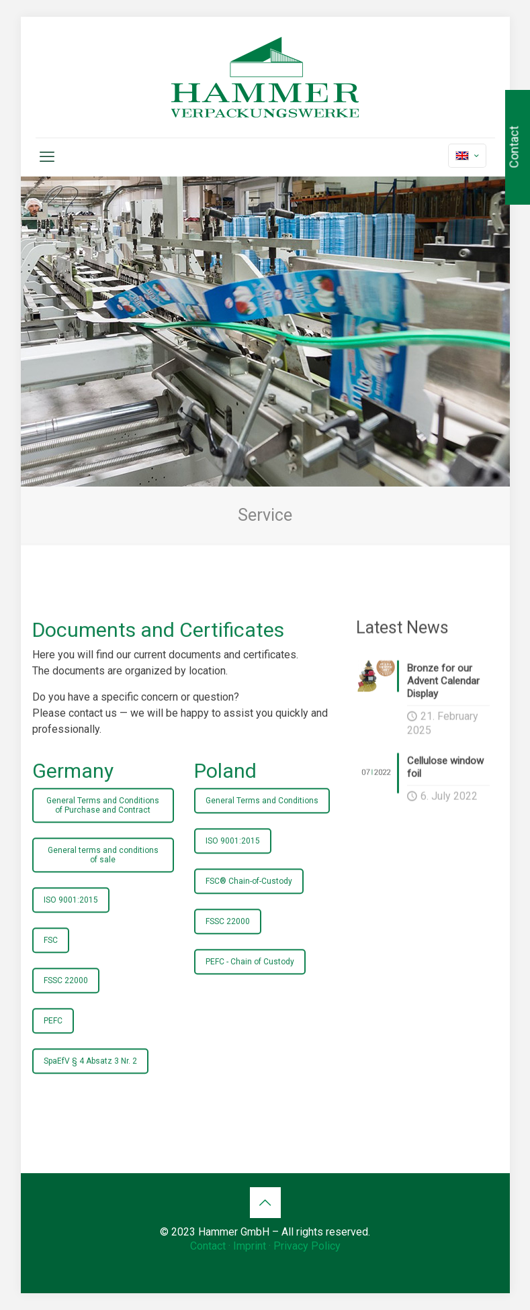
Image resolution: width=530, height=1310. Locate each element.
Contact (208, 1246)
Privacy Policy (307, 1246)
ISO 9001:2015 (71, 921)
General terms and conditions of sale (103, 876)
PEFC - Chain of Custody (250, 983)
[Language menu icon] (467, 156)
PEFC (53, 1042)
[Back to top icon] (265, 1202)
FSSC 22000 (66, 1002)
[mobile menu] (47, 157)
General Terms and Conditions (262, 822)
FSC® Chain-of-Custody (249, 902)
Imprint (249, 1246)
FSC (51, 961)
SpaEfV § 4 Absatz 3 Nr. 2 (90, 1082)
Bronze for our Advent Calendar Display (443, 690)
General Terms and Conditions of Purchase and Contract (102, 826)
